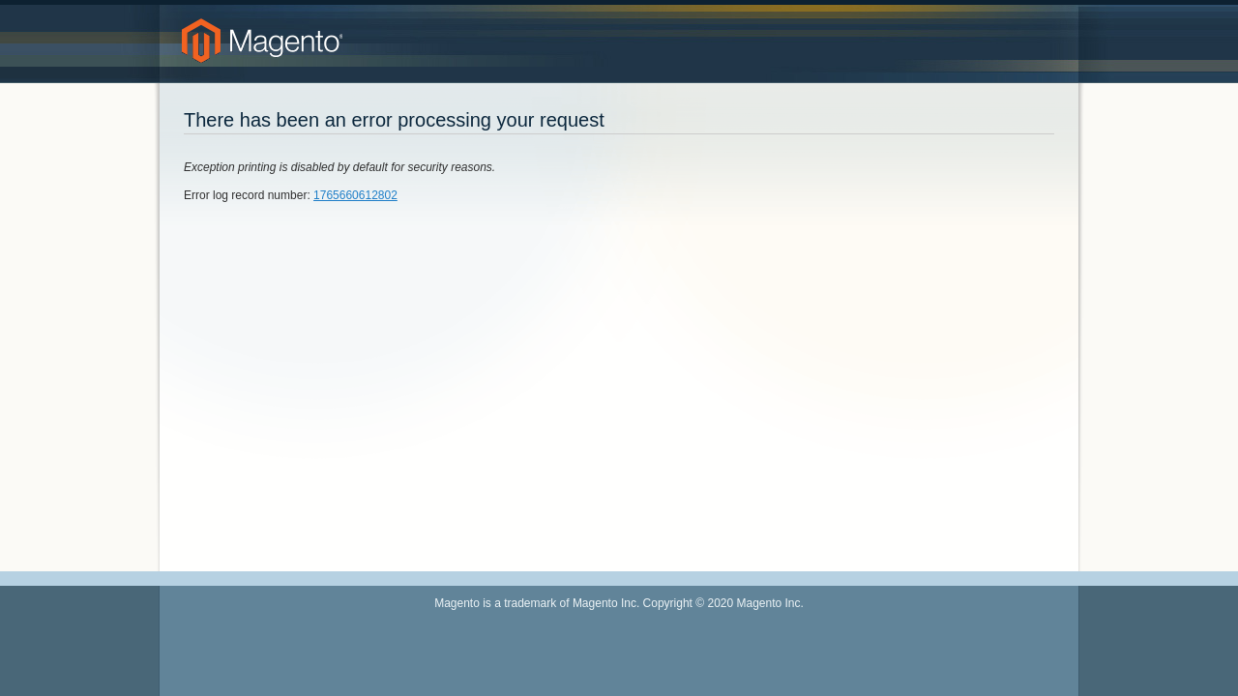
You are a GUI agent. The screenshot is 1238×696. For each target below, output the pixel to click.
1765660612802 (355, 195)
